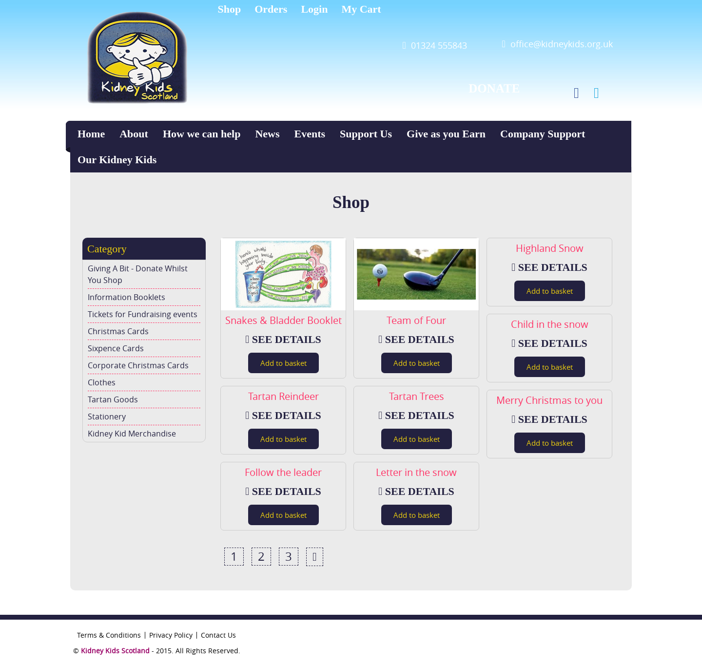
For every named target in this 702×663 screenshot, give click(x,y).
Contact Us (218, 635)
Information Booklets (126, 297)
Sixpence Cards (116, 348)
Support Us (366, 134)
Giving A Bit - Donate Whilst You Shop (138, 274)
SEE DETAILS (283, 339)
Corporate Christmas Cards (138, 365)
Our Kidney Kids (117, 159)
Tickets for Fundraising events (142, 314)
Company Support (542, 134)
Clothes (102, 382)
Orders (270, 9)
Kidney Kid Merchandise (132, 433)
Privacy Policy (171, 635)
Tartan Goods (113, 399)
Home (91, 134)
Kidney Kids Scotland (115, 650)
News (267, 134)
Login (314, 9)
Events (310, 134)
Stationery (107, 416)
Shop (229, 9)
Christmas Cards (118, 331)
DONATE (494, 88)
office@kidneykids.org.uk (561, 44)
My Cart (361, 9)
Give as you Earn (446, 134)
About (133, 134)
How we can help (202, 134)
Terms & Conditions (109, 635)
